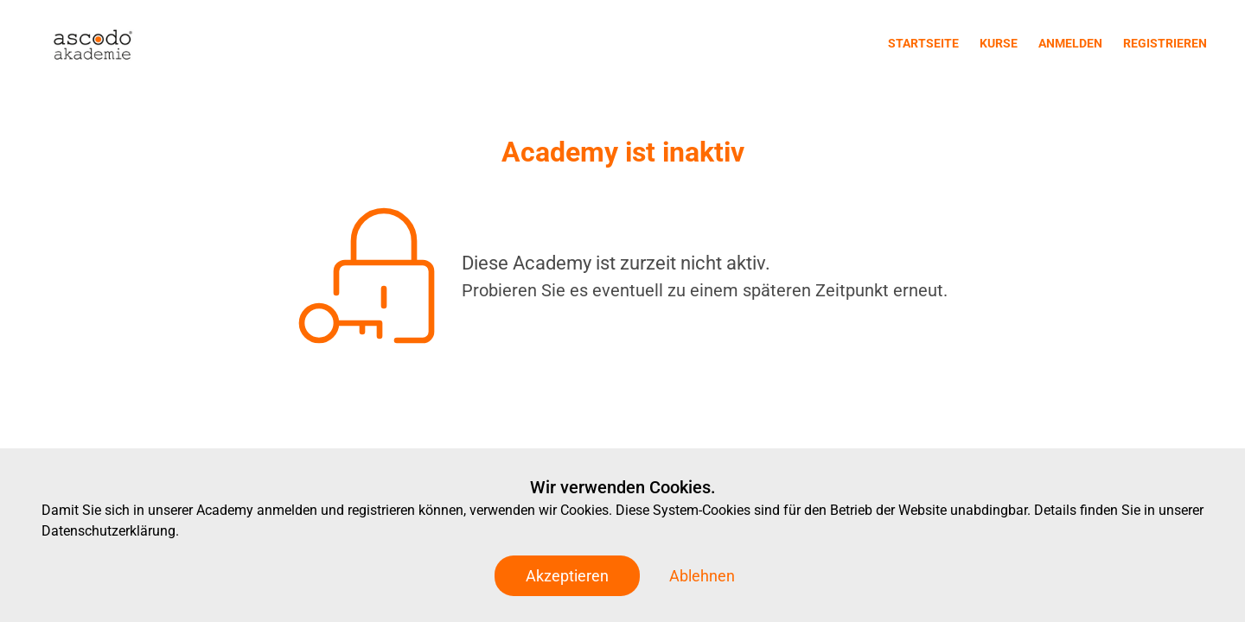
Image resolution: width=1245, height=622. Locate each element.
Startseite (923, 43)
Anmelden (1070, 43)
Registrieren (1165, 43)
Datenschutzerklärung (109, 531)
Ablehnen (702, 576)
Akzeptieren (567, 576)
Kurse (999, 43)
